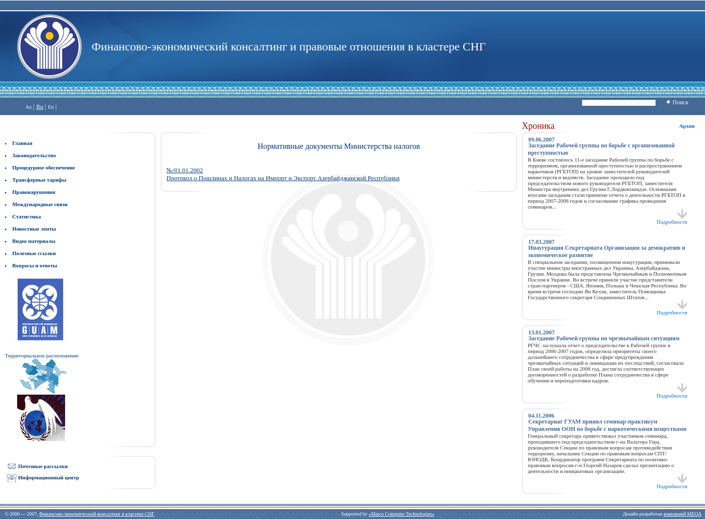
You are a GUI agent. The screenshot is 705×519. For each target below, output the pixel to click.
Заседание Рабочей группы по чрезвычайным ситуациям (604, 338)
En (51, 107)
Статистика (26, 216)
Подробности (672, 219)
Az (28, 107)
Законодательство (34, 155)
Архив (687, 126)
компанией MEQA (682, 514)
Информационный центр (48, 477)
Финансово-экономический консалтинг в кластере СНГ (96, 514)
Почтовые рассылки (43, 466)
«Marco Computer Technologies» (401, 514)
